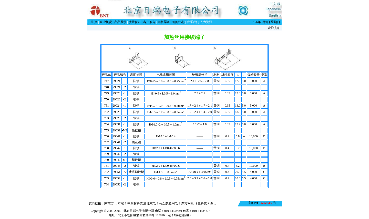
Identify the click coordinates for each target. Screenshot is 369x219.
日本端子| (121, 203)
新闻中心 (178, 22)
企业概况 (106, 22)
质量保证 (135, 22)
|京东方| (109, 203)
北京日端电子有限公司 (139, 211)
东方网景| (187, 203)
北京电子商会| (156, 203)
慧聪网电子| (173, 203)
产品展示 (120, 22)
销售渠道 (164, 22)
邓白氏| (212, 203)
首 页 (93, 22)
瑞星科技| (200, 203)
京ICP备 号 (262, 203)
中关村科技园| (136, 203)
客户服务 (149, 22)
